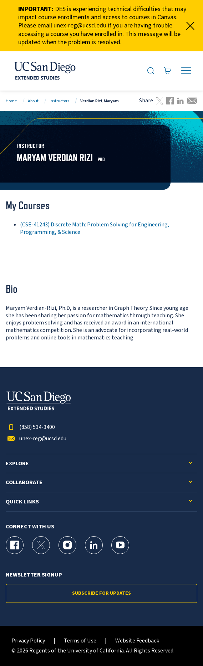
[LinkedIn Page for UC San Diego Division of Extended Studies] (94, 545)
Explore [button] (17, 463)
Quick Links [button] (22, 502)
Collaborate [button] (24, 482)
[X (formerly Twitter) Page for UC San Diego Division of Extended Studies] (41, 545)
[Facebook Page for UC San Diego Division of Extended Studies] (15, 545)
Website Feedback (137, 641)
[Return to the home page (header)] (44, 71)
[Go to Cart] (168, 71)
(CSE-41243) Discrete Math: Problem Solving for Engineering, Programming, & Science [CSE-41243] (94, 228)
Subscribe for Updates (101, 593)
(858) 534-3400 (30, 427)
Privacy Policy (28, 641)
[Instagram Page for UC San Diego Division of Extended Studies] (67, 545)
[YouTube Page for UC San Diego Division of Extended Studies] (120, 545)
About (33, 101)
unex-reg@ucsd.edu (80, 25)
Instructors (59, 101)
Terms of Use (80, 641)
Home (11, 101)
